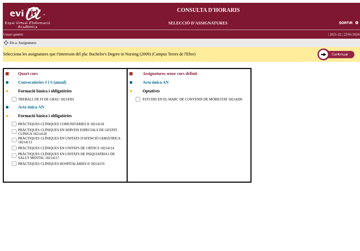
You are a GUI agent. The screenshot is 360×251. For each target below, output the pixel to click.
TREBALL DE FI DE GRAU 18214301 (46, 99)
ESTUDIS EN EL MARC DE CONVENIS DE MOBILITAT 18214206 (192, 99)
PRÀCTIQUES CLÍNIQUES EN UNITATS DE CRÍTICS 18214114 (66, 148)
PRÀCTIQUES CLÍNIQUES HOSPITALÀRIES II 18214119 (61, 164)
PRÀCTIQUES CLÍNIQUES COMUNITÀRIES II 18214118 (61, 124)
